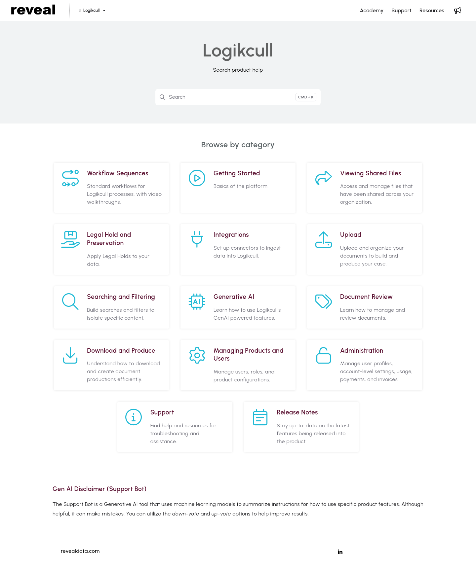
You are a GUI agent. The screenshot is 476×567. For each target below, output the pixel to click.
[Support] (401, 11)
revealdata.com (80, 551)
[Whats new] (457, 10)
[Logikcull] (91, 10)
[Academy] (372, 11)
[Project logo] (33, 10)
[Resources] (431, 11)
